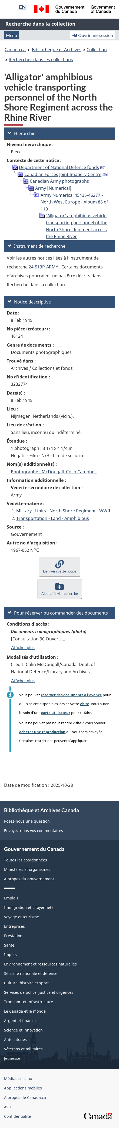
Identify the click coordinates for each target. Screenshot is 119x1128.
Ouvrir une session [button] (92, 35)
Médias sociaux (18, 1078)
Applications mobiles (23, 1088)
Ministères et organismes (27, 869)
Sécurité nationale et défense (30, 973)
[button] (59, 567)
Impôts (10, 954)
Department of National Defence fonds (59, 167)
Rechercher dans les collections (41, 60)
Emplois (11, 898)
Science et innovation (23, 1030)
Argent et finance (20, 1020)
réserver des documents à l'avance (71, 694)
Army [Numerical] (53, 188)
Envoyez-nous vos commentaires (33, 830)
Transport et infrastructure (28, 1001)
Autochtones (15, 1039)
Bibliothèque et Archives (56, 50)
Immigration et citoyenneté (29, 907)
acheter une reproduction (42, 731)
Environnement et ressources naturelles (40, 964)
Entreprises (14, 926)
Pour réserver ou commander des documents (58, 613)
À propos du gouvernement (29, 878)
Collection (97, 50)
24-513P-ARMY (43, 267)
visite (84, 703)
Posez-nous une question (27, 821)
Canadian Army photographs (59, 181)
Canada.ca (15, 50)
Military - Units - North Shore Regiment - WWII (63, 511)
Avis (7, 1106)
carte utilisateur (55, 712)
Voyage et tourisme (21, 916)
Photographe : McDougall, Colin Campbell (54, 472)
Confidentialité (17, 1116)
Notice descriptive (29, 302)
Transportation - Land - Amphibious (52, 518)
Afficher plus (23, 647)
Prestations (14, 935)
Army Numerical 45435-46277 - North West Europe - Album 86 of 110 (74, 202)
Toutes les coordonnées (25, 860)
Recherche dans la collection (40, 23)
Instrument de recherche (36, 246)
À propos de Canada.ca (25, 1097)
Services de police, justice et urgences (38, 992)
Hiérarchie (21, 133)
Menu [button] (11, 35)
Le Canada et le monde (25, 1011)
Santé (9, 945)
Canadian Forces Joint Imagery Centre (62, 174)
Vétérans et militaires (23, 1048)
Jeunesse (12, 1058)
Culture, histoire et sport (26, 982)
